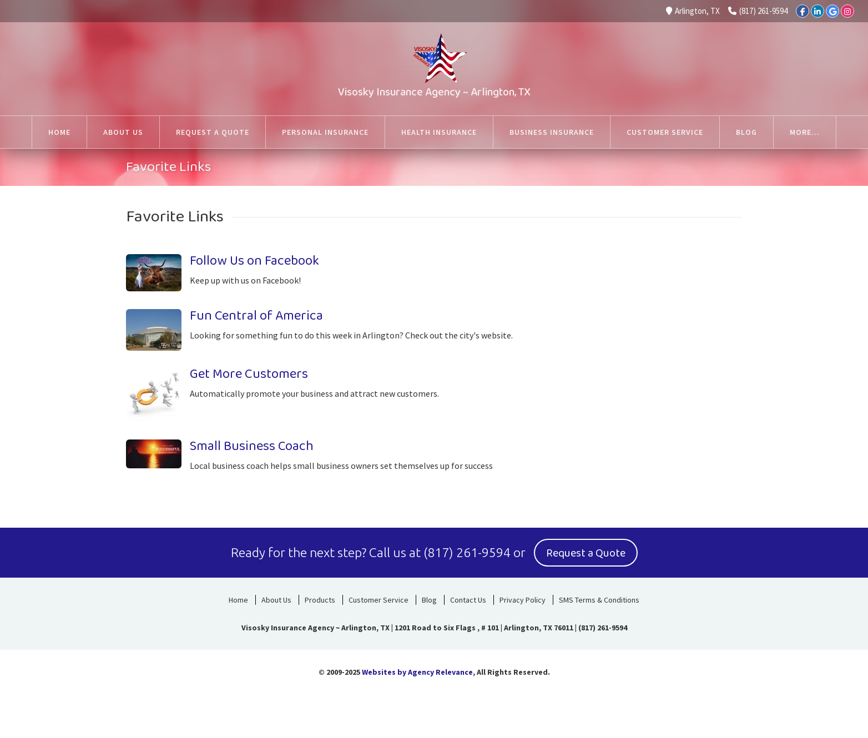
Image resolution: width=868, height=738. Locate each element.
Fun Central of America (256, 316)
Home (238, 600)
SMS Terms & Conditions (599, 600)
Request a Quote (585, 553)
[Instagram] (847, 11)
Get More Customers (249, 374)
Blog (429, 600)
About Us (276, 600)
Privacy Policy (522, 600)
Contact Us (468, 600)
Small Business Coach (252, 446)
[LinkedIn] (817, 11)
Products (320, 600)
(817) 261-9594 (758, 11)
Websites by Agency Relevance (417, 672)
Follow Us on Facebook (254, 261)
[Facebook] (802, 11)
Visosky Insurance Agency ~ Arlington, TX (434, 92)
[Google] (832, 11)
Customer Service (378, 600)
